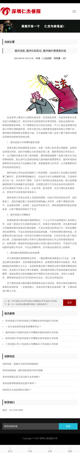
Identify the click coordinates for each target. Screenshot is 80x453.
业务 (50, 449)
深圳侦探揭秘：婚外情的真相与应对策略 (22, 370)
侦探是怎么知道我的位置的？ (17, 390)
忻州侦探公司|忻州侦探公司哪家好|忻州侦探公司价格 (31, 321)
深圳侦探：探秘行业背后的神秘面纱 (20, 364)
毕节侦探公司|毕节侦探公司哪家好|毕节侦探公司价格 (34, 301)
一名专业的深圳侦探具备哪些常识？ (23, 326)
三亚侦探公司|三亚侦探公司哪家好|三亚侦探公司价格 (31, 344)
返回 (69, 302)
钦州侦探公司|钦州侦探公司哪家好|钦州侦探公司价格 (31, 338)
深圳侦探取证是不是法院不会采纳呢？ (21, 377)
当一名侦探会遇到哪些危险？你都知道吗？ (30, 304)
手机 (30, 449)
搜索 (68, 426)
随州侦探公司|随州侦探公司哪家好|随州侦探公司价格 (31, 332)
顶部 (70, 449)
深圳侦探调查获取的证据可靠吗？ (19, 383)
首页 (10, 449)
